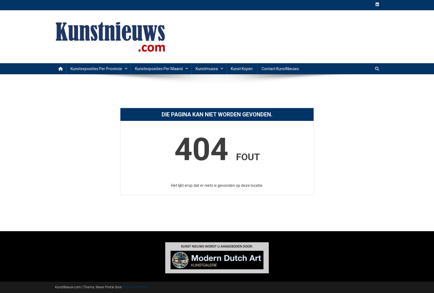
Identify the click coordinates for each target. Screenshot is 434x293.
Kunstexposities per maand (159, 69)
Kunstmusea (207, 69)
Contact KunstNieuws (280, 69)
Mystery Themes (135, 287)
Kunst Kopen (242, 69)
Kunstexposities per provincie (96, 69)
